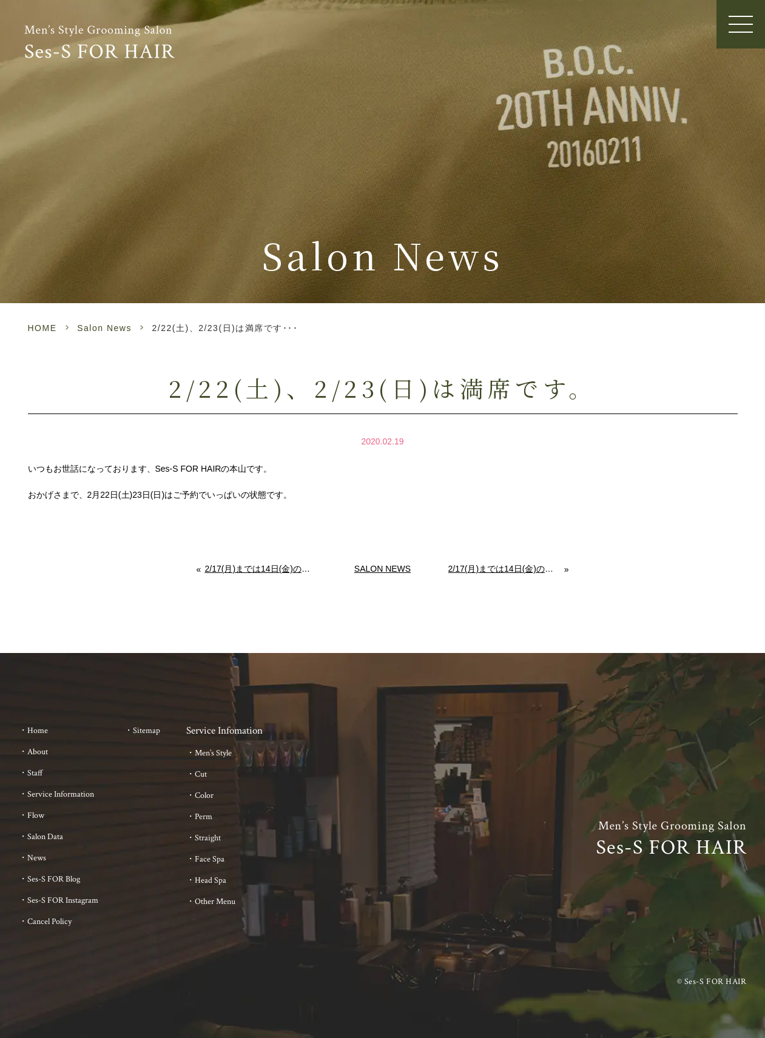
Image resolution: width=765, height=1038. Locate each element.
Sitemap (146, 730)
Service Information (60, 794)
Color (204, 795)
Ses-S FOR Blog (53, 879)
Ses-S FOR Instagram (62, 900)
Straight (208, 838)
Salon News (104, 328)
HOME (42, 328)
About (37, 752)
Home (37, 730)
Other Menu (215, 901)
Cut (201, 774)
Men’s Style (213, 753)
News (36, 858)
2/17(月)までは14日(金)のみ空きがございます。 (261, 569)
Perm (203, 816)
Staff (35, 773)
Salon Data (45, 836)
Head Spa (210, 880)
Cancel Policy (49, 921)
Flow (35, 815)
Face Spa (209, 859)
